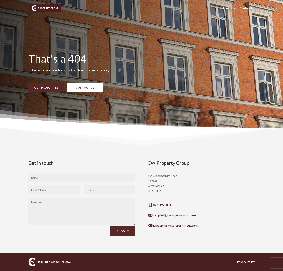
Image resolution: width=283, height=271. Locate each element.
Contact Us (247, 8)
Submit (123, 231)
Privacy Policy (246, 261)
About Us (228, 8)
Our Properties (46, 87)
